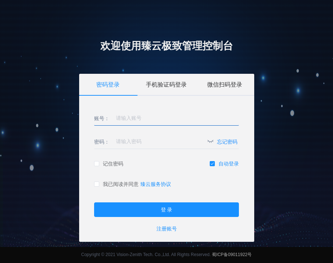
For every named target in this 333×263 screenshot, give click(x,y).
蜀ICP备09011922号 (232, 254)
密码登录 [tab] (108, 84)
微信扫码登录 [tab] (224, 84)
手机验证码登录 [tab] (166, 84)
